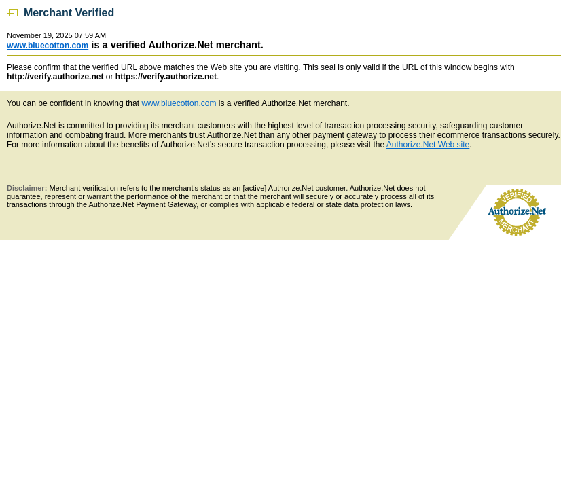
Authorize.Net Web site (428, 144)
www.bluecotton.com (47, 45)
